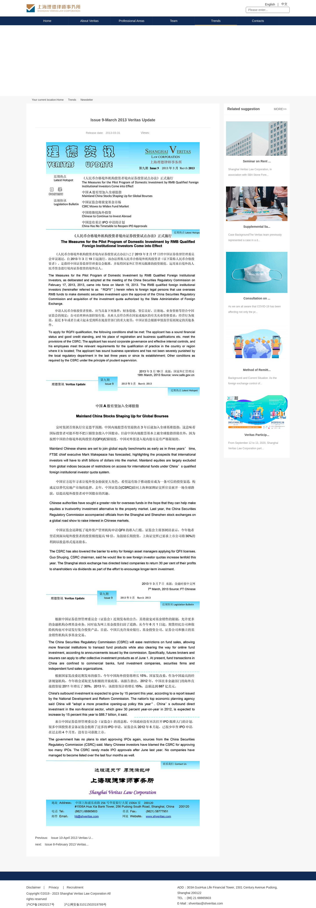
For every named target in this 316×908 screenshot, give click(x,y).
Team (173, 21)
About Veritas (89, 21)
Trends (216, 21)
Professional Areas (131, 21)
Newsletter (87, 99)
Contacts (258, 21)
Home (47, 21)
